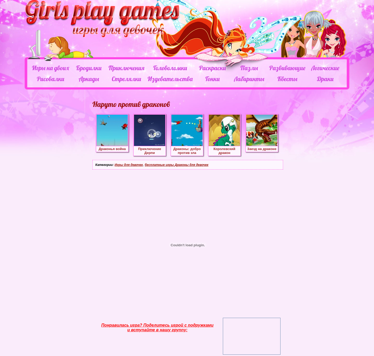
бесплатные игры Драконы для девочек (176, 165)
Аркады (89, 79)
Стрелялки (126, 79)
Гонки (212, 79)
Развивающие (287, 68)
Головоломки (170, 68)
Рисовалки (50, 79)
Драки (325, 79)
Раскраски (212, 68)
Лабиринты (249, 79)
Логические (325, 68)
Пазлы (249, 68)
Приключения (126, 68)
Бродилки (89, 68)
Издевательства (170, 79)
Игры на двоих (50, 68)
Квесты (287, 79)
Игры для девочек (129, 165)
